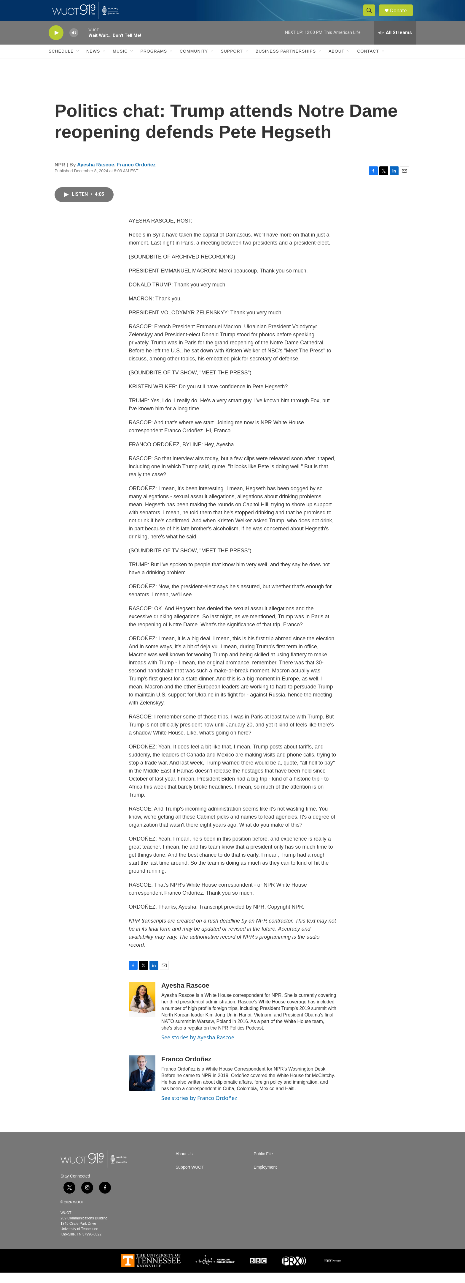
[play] (56, 43)
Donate (401, 15)
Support (232, 61)
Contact (368, 61)
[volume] (74, 43)
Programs (153, 61)
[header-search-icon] (371, 16)
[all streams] (395, 43)
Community (194, 61)
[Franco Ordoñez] (142, 1083)
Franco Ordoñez (136, 175)
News (93, 61)
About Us (184, 1164)
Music (120, 61)
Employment (265, 1177)
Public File (263, 1164)
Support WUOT (190, 1177)
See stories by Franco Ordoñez (199, 1108)
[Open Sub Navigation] (78, 61)
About (336, 61)
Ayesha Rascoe (95, 175)
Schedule (61, 61)
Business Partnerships (286, 61)
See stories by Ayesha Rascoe (197, 1047)
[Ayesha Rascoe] (142, 1010)
